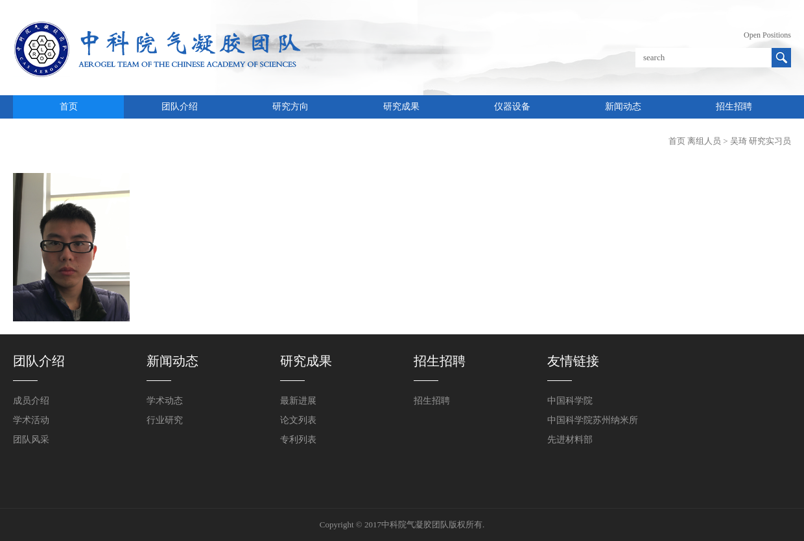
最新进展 (298, 401)
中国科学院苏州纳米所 (592, 420)
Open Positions (767, 35)
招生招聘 (734, 106)
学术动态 (165, 401)
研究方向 (290, 106)
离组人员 (704, 141)
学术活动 (31, 420)
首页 (69, 106)
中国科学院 (570, 401)
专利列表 (298, 439)
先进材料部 (570, 439)
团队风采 (31, 439)
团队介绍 (179, 106)
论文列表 (298, 420)
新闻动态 (623, 106)
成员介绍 (31, 401)
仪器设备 (512, 106)
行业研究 (165, 420)
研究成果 (401, 106)
